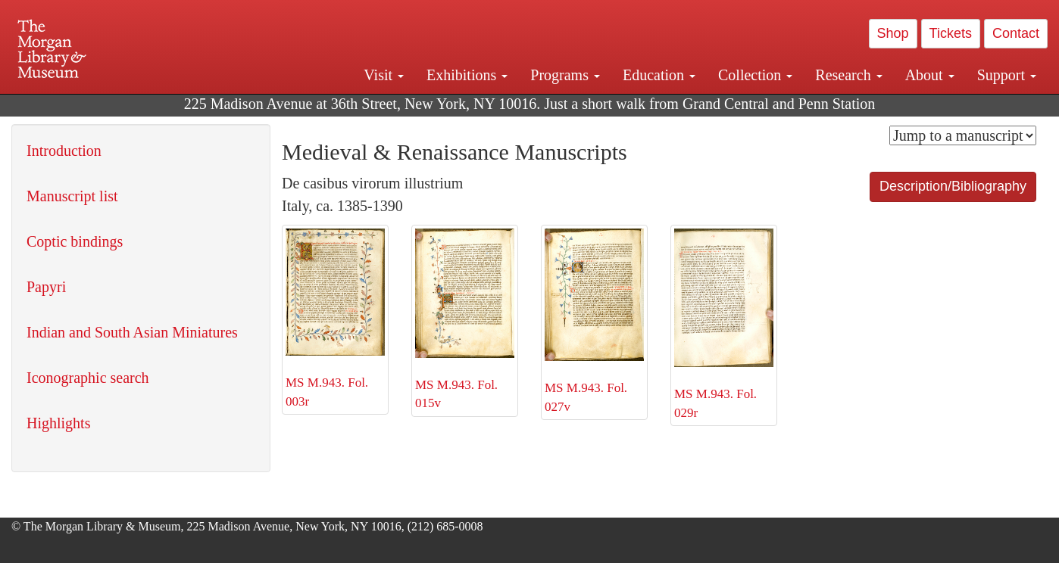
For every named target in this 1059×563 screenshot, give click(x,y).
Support (1006, 75)
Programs (565, 75)
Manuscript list (72, 196)
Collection (755, 75)
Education (659, 75)
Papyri (46, 286)
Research (848, 75)
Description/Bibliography (952, 186)
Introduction (64, 150)
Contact (1015, 33)
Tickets (950, 33)
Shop (893, 33)
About (929, 75)
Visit (384, 75)
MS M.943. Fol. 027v (594, 321)
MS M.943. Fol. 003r (335, 319)
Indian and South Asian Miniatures (132, 332)
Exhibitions (467, 75)
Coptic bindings (75, 241)
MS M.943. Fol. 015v (464, 319)
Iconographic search (88, 377)
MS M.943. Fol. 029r (723, 324)
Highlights (58, 423)
